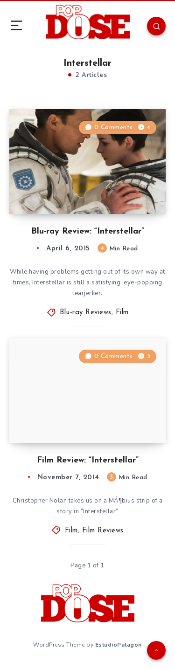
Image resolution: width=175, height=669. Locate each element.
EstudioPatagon (118, 644)
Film (122, 312)
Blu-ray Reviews (86, 312)
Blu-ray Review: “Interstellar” (87, 231)
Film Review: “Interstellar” (88, 460)
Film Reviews (103, 530)
